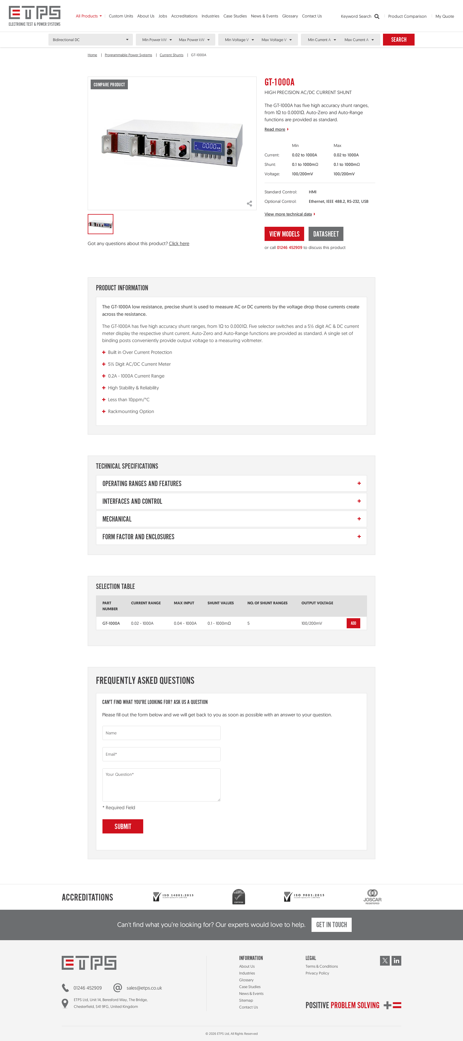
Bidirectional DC (66, 39)
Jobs (163, 16)
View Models (284, 234)
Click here (179, 243)
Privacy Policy (317, 973)
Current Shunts (171, 55)
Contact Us (312, 16)
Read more (275, 129)
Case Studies (235, 16)
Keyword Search (360, 16)
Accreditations (184, 16)
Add (353, 623)
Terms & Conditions (322, 966)
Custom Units (121, 16)
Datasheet (326, 234)
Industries (210, 16)
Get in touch (331, 925)
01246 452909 (289, 247)
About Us (145, 16)
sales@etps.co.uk (144, 988)
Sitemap (246, 1000)
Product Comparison (407, 16)
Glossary (290, 16)
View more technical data (288, 214)
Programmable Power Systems (128, 55)
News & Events (264, 16)
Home (92, 55)
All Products (87, 16)
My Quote (445, 16)
